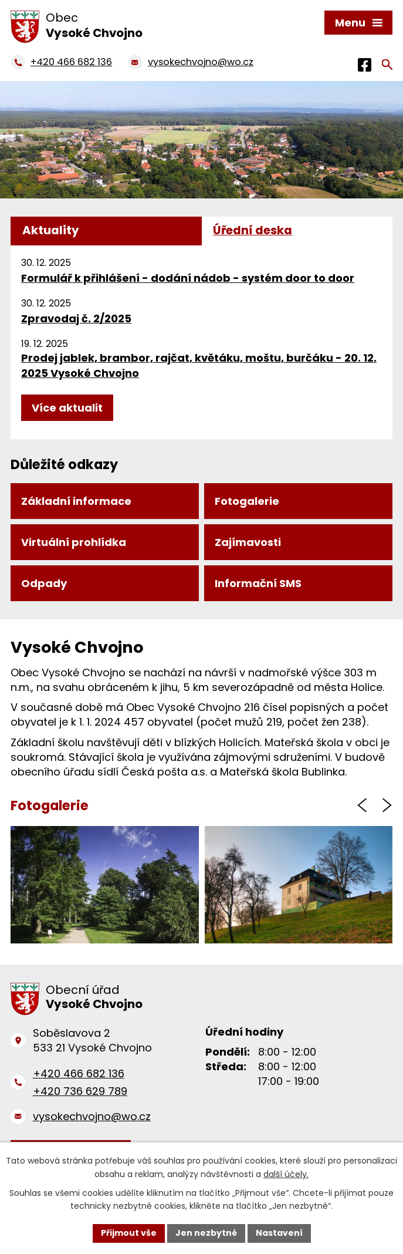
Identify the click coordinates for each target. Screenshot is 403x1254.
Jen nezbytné (206, 1233)
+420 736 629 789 (80, 1091)
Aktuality (50, 230)
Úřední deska (252, 230)
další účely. (286, 1174)
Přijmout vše (129, 1233)
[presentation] (362, 805)
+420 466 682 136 (78, 1073)
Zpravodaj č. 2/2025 (76, 318)
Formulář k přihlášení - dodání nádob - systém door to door (187, 278)
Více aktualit (67, 407)
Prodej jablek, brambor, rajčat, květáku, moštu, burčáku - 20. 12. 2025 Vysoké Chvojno (199, 365)
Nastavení (279, 1233)
